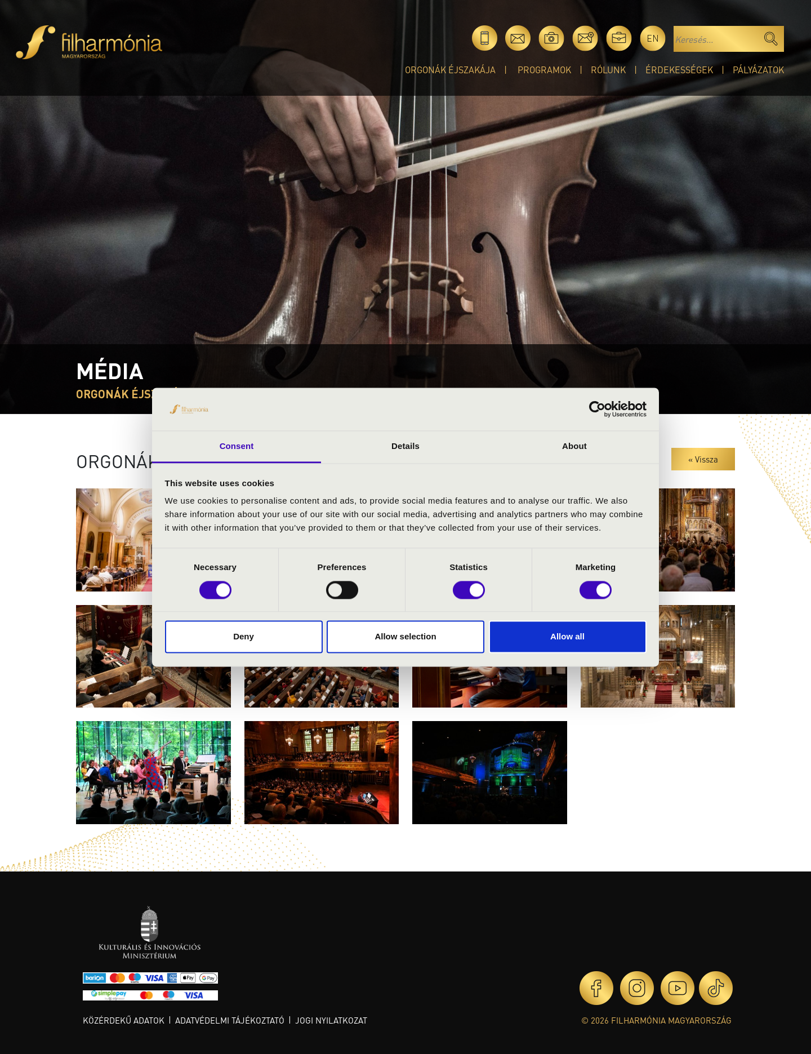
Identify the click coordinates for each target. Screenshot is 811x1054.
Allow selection (405, 637)
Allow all (567, 637)
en (653, 38)
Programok (544, 69)
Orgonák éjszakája (450, 69)
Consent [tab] (237, 446)
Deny (243, 637)
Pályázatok (758, 69)
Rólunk (608, 69)
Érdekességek (679, 69)
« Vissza (703, 459)
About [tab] (574, 446)
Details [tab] (405, 446)
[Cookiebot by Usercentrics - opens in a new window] (597, 409)
